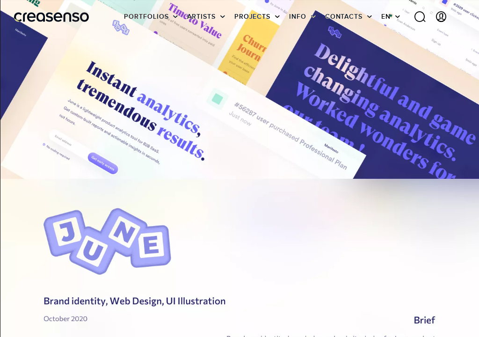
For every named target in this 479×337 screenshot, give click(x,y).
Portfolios (146, 21)
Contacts (344, 21)
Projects (252, 21)
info (297, 21)
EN (386, 21)
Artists (201, 21)
